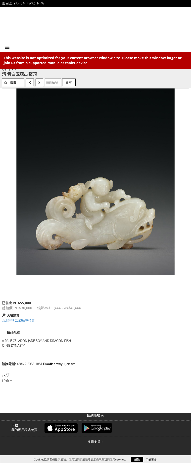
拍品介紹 (13, 332)
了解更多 (151, 459)
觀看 (13, 83)
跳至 (69, 82)
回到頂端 (95, 415)
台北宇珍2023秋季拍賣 (18, 320)
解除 (137, 459)
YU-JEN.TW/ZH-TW (29, 3)
